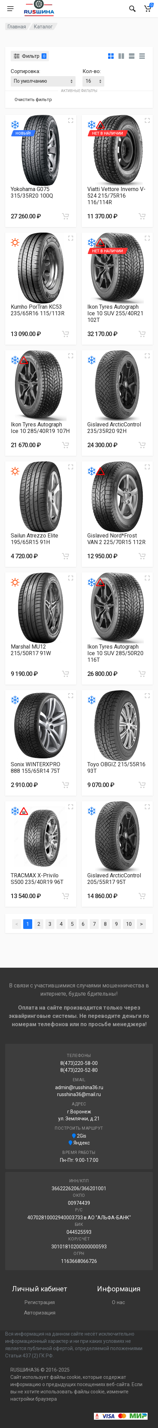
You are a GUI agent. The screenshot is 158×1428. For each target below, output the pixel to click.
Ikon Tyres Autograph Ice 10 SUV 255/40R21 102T (115, 313)
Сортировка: (25, 71)
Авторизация (39, 1313)
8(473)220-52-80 (79, 1070)
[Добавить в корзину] (65, 216)
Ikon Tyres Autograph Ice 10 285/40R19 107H (40, 427)
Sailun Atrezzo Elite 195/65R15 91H (34, 538)
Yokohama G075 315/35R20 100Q (32, 192)
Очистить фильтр (33, 99)
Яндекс (79, 1143)
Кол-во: (91, 71)
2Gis (79, 1136)
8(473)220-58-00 (79, 1063)
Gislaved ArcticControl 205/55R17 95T (114, 878)
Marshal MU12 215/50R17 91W (31, 650)
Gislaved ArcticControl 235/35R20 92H (114, 427)
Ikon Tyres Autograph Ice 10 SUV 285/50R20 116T (115, 653)
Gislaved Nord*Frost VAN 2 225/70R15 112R (116, 538)
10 (129, 924)
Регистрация (40, 1302)
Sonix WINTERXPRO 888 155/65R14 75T (35, 767)
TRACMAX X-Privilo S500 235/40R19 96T (37, 878)
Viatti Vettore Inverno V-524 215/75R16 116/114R (116, 196)
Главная (17, 26)
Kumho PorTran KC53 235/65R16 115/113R (37, 310)
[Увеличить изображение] (70, 120)
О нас (118, 1302)
